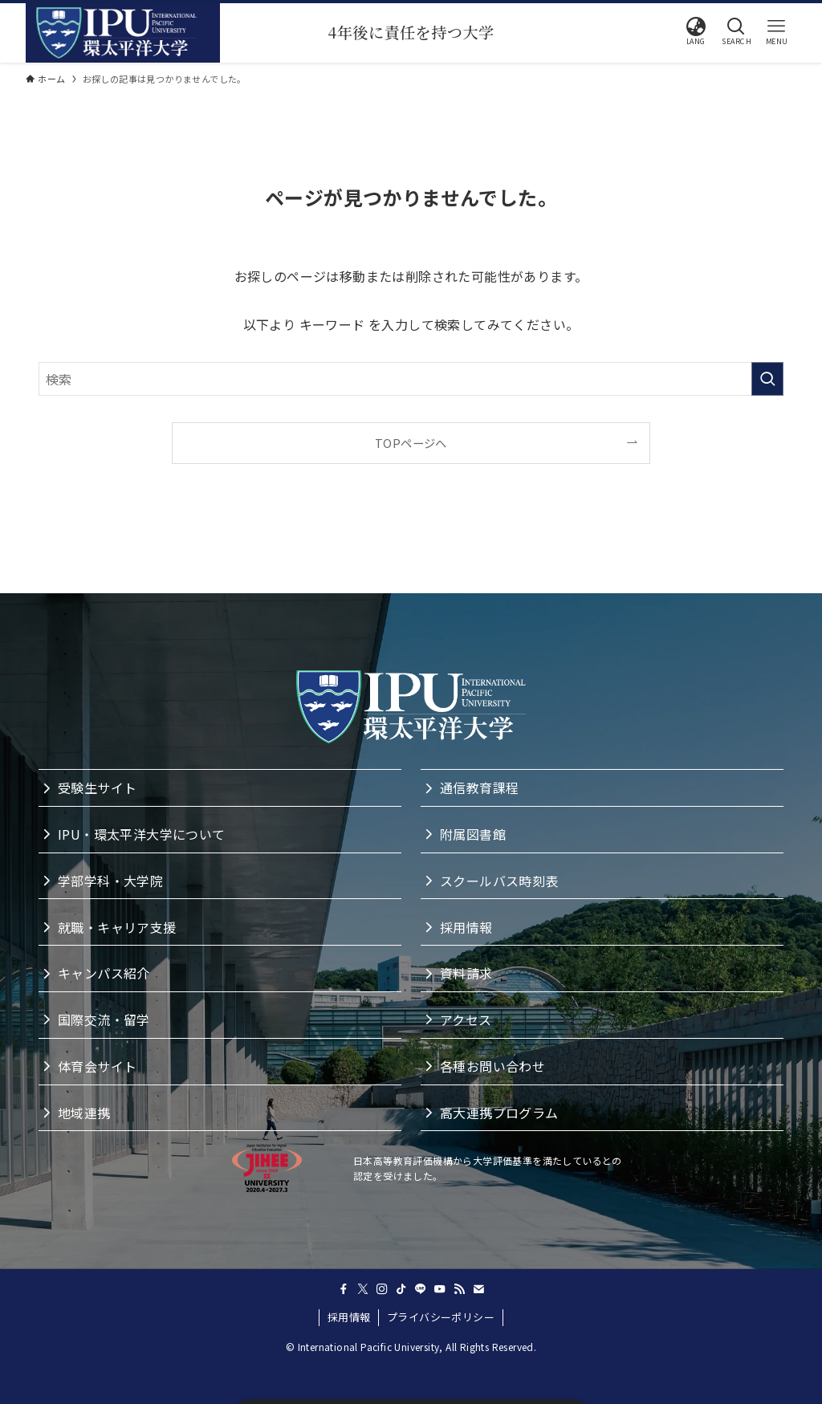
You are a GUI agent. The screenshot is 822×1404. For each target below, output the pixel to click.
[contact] (478, 1289)
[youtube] (440, 1289)
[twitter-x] (363, 1289)
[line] (420, 1289)
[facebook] (343, 1289)
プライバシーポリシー (440, 1317)
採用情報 (349, 1317)
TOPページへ (411, 442)
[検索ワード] (411, 379)
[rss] (459, 1289)
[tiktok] (401, 1289)
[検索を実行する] (767, 379)
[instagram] (382, 1289)
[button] (696, 31)
